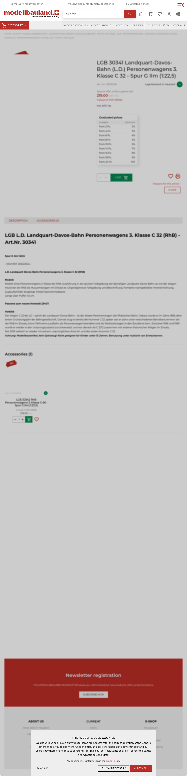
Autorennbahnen (102, 25)
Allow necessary (114, 768)
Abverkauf (179, 25)
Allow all (141, 768)
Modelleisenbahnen (75, 25)
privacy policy (113, 761)
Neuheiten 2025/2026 (157, 25)
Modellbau (122, 25)
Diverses (138, 25)
